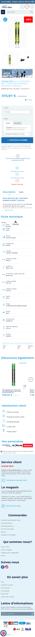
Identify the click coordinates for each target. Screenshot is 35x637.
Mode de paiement (7, 526)
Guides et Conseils (7, 585)
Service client (5, 547)
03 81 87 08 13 (7, 466)
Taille (6, 108)
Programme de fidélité (8, 535)
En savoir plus (17, 577)
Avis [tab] (21, 192)
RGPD (3, 556)
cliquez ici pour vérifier (9, 453)
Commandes (17, 515)
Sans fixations (17, 123)
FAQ (2, 582)
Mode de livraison (6, 523)
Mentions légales (6, 550)
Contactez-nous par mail (16, 480)
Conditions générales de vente (10, 520)
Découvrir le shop (13, 506)
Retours (3, 532)
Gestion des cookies (7, 597)
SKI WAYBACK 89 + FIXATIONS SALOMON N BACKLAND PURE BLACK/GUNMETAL (11, 390)
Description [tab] (9, 192)
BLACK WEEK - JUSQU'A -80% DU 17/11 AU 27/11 (17, 2)
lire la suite (9, 210)
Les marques (5, 591)
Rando (8, 123)
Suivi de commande (7, 529)
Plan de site (4, 594)
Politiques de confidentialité (10, 553)
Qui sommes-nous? (17, 542)
